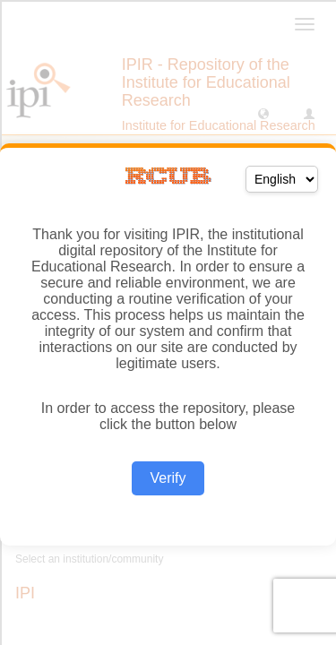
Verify (167, 478)
